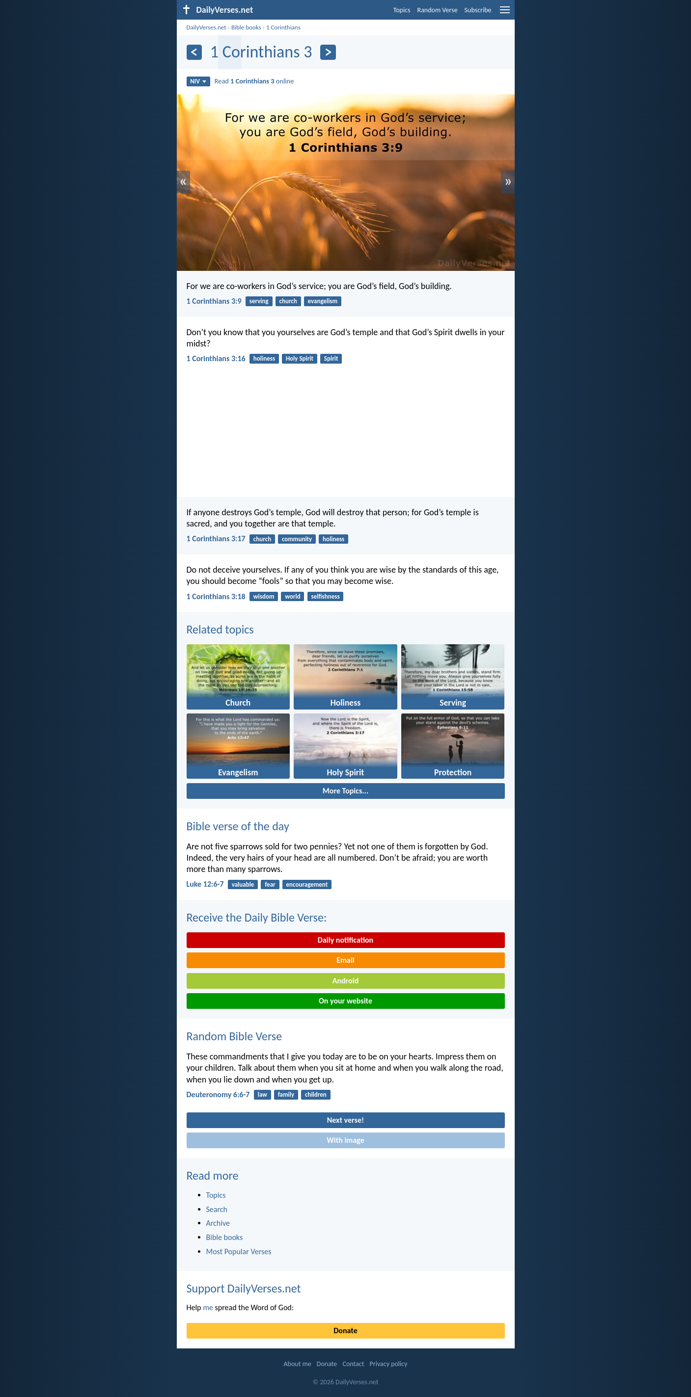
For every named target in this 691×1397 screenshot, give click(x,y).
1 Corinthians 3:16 (216, 358)
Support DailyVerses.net (244, 1288)
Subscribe (478, 10)
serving (259, 301)
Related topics (220, 629)
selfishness (325, 596)
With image (345, 1140)
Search (217, 1209)
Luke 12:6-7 (205, 884)
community (297, 539)
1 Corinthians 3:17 (216, 538)
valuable (243, 884)
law (262, 1094)
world (292, 596)
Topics (402, 10)
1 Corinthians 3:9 (214, 301)
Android (345, 980)
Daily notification (345, 940)
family (286, 1094)
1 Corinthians (283, 27)
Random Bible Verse (234, 1036)
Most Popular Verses (239, 1251)
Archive (218, 1223)
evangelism (323, 301)
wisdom (264, 596)
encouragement (307, 884)
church (288, 301)
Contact (353, 1364)
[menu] (505, 13)
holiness (264, 358)
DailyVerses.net (206, 27)
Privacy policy (389, 1364)
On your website (345, 1000)
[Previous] (194, 52)
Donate (345, 1330)
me (208, 1307)
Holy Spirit (299, 358)
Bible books (246, 27)
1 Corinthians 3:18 (216, 596)
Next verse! (345, 1120)
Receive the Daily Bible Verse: (257, 917)
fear (270, 884)
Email (345, 960)
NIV (198, 81)
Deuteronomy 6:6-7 (218, 1094)
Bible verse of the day (238, 826)
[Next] (327, 52)
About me (297, 1364)
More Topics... (345, 790)
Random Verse (437, 10)
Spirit (331, 358)
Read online (254, 81)
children (316, 1094)
